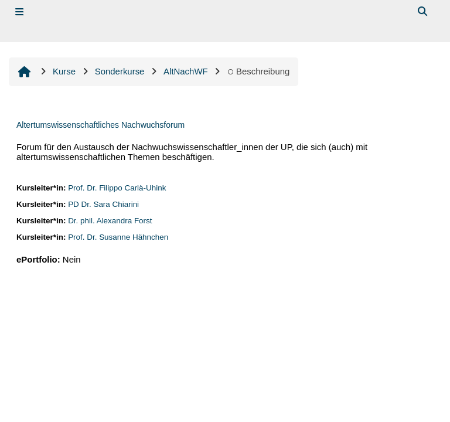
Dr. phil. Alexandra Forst (110, 220)
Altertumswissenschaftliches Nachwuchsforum (100, 125)
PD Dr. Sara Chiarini (103, 204)
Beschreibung (258, 71)
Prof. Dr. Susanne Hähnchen (118, 237)
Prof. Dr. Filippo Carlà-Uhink (117, 187)
